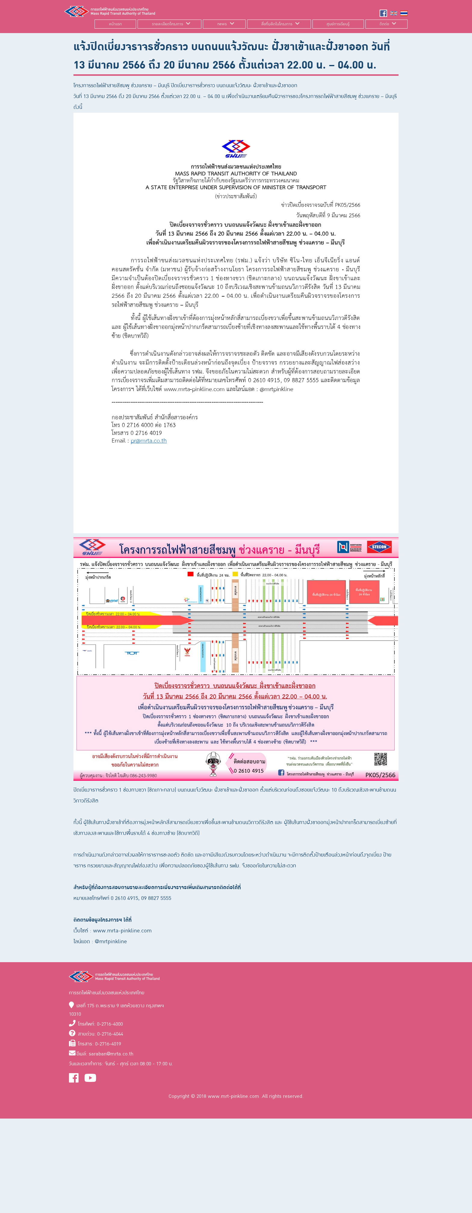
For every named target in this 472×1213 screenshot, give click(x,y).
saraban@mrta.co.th (111, 1054)
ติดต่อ (384, 24)
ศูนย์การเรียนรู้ (338, 24)
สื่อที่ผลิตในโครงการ (276, 24)
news (222, 24)
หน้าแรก (115, 24)
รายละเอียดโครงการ (167, 24)
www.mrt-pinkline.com (234, 1096)
